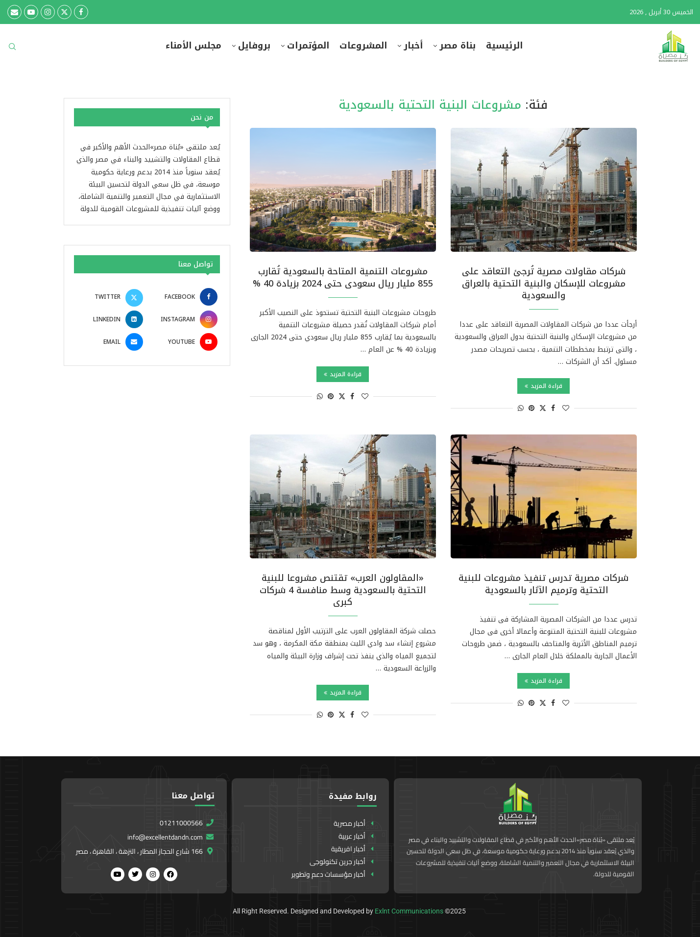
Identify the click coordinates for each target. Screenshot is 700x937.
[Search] (12, 49)
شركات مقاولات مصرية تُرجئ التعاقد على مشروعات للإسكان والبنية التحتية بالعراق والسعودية (544, 283)
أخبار (413, 45)
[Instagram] (48, 12)
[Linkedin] (109, 319)
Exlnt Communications (409, 911)
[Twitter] (64, 12)
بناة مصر (457, 45)
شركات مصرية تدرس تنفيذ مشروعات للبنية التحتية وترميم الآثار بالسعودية (543, 584)
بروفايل (254, 45)
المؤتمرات (308, 45)
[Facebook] (81, 12)
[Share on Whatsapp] (521, 408)
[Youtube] (31, 12)
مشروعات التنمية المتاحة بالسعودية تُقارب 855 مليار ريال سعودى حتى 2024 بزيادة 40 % (343, 277)
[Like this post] (565, 408)
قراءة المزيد (543, 386)
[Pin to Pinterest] (531, 408)
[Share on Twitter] (542, 408)
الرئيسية (504, 45)
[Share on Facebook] (553, 408)
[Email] (14, 12)
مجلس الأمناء (193, 45)
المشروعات (363, 45)
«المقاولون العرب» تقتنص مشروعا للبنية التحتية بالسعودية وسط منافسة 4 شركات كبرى (343, 590)
